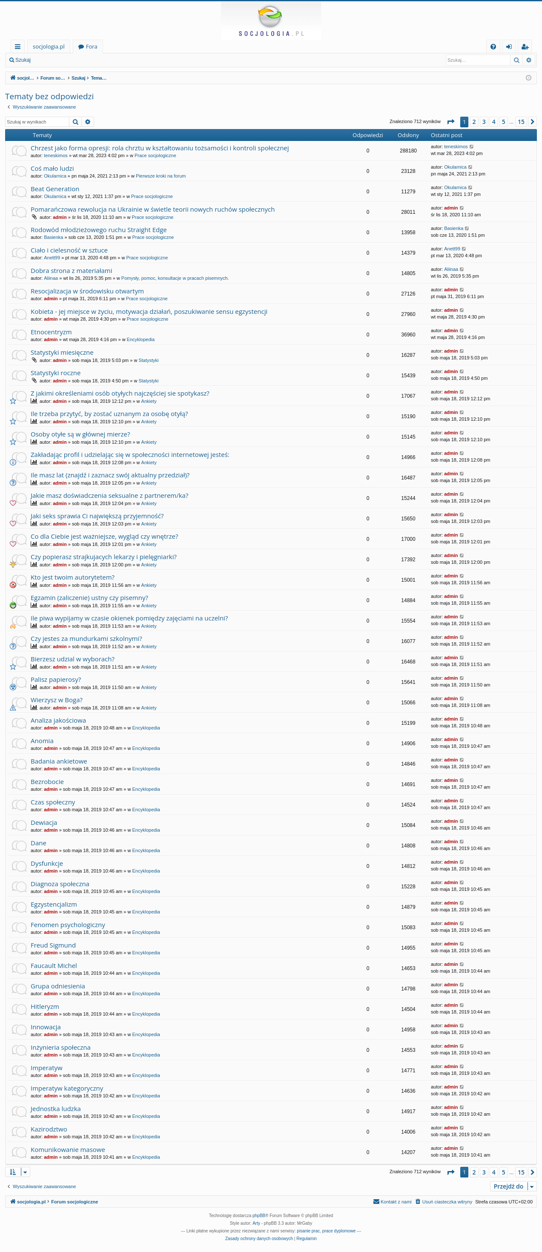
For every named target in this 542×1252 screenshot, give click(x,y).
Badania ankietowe (59, 761)
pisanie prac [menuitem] (308, 1231)
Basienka (53, 237)
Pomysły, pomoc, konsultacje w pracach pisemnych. (175, 278)
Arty (256, 1223)
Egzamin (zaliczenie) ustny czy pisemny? (89, 597)
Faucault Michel (54, 965)
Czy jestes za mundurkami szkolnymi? (86, 638)
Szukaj (23, 60)
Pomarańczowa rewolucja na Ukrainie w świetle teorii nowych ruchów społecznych (153, 209)
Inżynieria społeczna (61, 1047)
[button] (450, 122)
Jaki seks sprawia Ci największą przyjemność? (97, 515)
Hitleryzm (45, 1006)
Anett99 (52, 257)
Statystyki (148, 360)
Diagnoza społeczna (60, 883)
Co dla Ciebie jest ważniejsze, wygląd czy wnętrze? (104, 536)
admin (59, 217)
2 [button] (474, 122)
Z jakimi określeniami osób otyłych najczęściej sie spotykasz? (120, 393)
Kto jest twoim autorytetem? (73, 577)
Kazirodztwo (49, 1129)
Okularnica (55, 175)
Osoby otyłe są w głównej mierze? (80, 434)
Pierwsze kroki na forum (161, 175)
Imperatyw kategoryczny (67, 1088)
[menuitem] (493, 46)
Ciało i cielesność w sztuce (69, 250)
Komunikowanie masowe (68, 1149)
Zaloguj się (55, 60)
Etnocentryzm (51, 331)
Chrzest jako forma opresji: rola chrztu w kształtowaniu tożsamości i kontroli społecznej (160, 148)
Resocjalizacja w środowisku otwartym (87, 291)
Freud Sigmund (53, 945)
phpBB (258, 1215)
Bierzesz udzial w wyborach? (73, 659)
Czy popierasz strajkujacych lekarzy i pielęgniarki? (104, 556)
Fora (92, 46)
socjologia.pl (49, 46)
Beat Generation (55, 188)
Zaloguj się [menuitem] (511, 48)
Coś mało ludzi (52, 168)
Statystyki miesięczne (62, 352)
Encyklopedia (141, 339)
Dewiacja (44, 822)
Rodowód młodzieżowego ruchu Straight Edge (99, 229)
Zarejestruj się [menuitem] (527, 48)
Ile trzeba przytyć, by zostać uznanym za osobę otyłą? (109, 413)
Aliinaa (51, 278)
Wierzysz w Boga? (57, 699)
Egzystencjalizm (54, 904)
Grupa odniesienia (58, 986)
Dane (38, 842)
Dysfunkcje (47, 863)
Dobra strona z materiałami (71, 270)
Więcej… (19, 48)
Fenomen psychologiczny (68, 924)
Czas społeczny (53, 802)
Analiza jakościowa (58, 720)
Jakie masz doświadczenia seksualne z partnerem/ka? (109, 495)
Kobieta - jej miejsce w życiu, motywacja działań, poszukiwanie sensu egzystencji (149, 311)
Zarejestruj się (96, 60)
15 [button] (521, 122)
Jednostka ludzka (56, 1108)
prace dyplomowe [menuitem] (339, 1231)
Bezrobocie (47, 781)
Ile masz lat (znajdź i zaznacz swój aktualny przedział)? (110, 475)
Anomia (42, 740)
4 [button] (494, 122)
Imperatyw (47, 1067)
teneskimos (56, 155)
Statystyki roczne (55, 372)
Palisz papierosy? (56, 679)
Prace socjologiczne (155, 155)
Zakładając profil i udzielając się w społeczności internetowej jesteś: (130, 454)
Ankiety (149, 401)
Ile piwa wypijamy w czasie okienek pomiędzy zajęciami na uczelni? (129, 618)
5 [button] (503, 122)
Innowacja (46, 1026)
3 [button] (484, 122)
